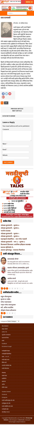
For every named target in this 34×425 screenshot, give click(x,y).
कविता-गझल (4, 387)
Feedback (4, 343)
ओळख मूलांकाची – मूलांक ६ (10, 228)
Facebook (4, 394)
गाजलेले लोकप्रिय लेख (6, 365)
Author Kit (4, 331)
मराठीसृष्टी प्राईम (5, 409)
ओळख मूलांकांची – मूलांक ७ (10, 225)
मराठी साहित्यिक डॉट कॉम (7, 406)
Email (5, 149)
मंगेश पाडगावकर (6, 302)
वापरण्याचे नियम (5, 337)
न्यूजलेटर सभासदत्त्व (6, 334)
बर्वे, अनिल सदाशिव (7, 307)
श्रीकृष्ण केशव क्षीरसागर (8, 310)
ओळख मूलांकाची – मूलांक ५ (10, 233)
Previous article (17, 109)
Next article (17, 111)
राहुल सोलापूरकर (6, 296)
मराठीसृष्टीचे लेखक (6, 350)
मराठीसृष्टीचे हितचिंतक (6, 353)
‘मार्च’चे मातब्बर (6, 231)
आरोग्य (3, 384)
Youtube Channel (6, 391)
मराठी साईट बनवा (5, 359)
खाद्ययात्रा (4, 381)
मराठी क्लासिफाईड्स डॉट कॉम (8, 400)
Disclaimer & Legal (6, 346)
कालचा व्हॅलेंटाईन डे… (7, 247)
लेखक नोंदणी (4, 329)
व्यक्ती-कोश (4, 375)
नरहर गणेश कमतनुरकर (8, 305)
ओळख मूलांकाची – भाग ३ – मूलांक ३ (13, 242)
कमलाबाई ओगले (13, 259)
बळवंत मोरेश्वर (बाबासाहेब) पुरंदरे (18, 267)
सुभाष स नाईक (5, 299)
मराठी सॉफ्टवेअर (5, 368)
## (6, 103)
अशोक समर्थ (12, 278)
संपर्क (3, 340)
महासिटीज (4, 378)
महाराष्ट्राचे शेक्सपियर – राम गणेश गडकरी (14, 239)
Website (5, 155)
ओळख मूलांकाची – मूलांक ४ (10, 236)
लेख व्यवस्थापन (5, 326)
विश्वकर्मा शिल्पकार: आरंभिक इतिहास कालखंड (16, 244)
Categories (4, 321)
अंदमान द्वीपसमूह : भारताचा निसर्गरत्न (13, 250)
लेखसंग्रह (4, 372)
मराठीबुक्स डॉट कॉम (6, 403)
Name (5, 144)
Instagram (4, 397)
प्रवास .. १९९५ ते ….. (6, 356)
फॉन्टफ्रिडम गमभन (6, 412)
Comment (6, 129)
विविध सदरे (4, 362)
